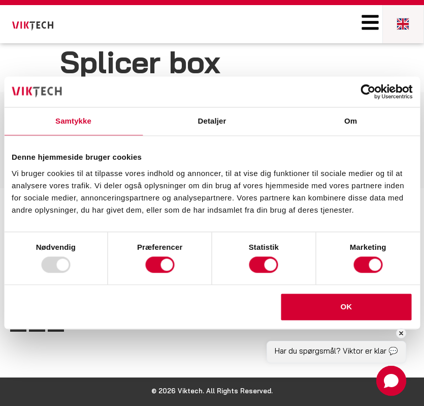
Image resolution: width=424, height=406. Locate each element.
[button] (391, 381)
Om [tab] (350, 121)
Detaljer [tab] (212, 121)
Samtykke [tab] (73, 121)
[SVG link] (32, 26)
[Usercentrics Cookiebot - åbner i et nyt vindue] (367, 91)
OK (346, 306)
